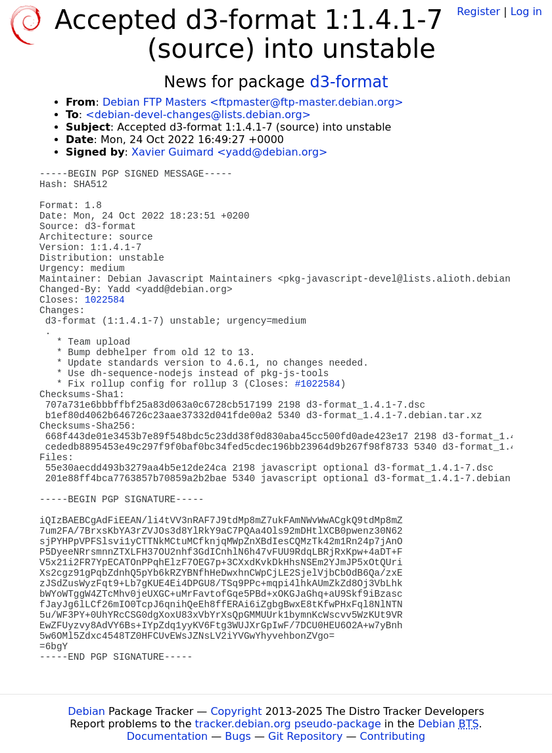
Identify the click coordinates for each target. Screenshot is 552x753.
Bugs (238, 736)
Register (478, 11)
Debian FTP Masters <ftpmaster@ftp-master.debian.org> (253, 102)
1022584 (104, 300)
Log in (526, 11)
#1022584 (317, 384)
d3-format (349, 82)
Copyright (236, 711)
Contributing (393, 736)
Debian (86, 711)
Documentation (167, 736)
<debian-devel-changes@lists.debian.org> (198, 114)
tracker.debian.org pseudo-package (288, 724)
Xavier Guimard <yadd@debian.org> (229, 152)
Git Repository (305, 736)
